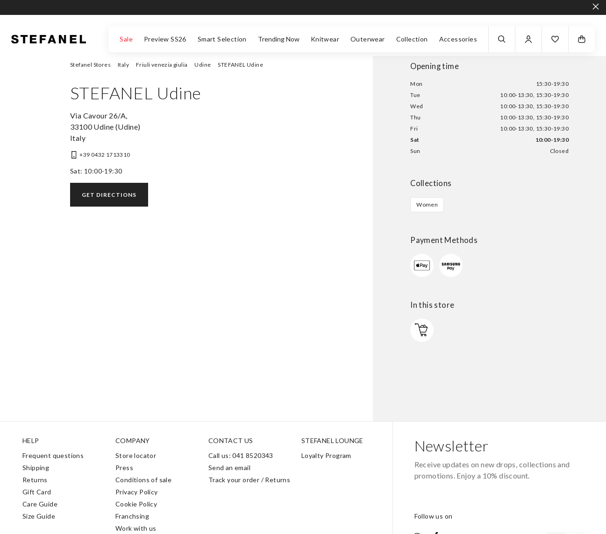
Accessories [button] (458, 39)
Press (124, 468)
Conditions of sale (143, 480)
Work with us (136, 528)
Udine (202, 64)
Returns (35, 480)
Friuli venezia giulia (161, 64)
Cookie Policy (136, 504)
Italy (123, 64)
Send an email (229, 468)
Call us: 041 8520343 (240, 455)
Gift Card (36, 492)
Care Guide (39, 504)
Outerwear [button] (367, 39)
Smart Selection (222, 39)
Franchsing (132, 516)
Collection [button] (412, 39)
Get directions (109, 194)
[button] (555, 39)
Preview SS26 (165, 39)
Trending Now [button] (278, 39)
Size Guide (38, 516)
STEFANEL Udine (240, 64)
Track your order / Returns (249, 480)
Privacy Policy (136, 492)
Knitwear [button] (325, 39)
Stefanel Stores (90, 64)
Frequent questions (53, 455)
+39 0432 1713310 (104, 154)
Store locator (135, 455)
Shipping (35, 468)
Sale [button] (126, 39)
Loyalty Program (326, 455)
